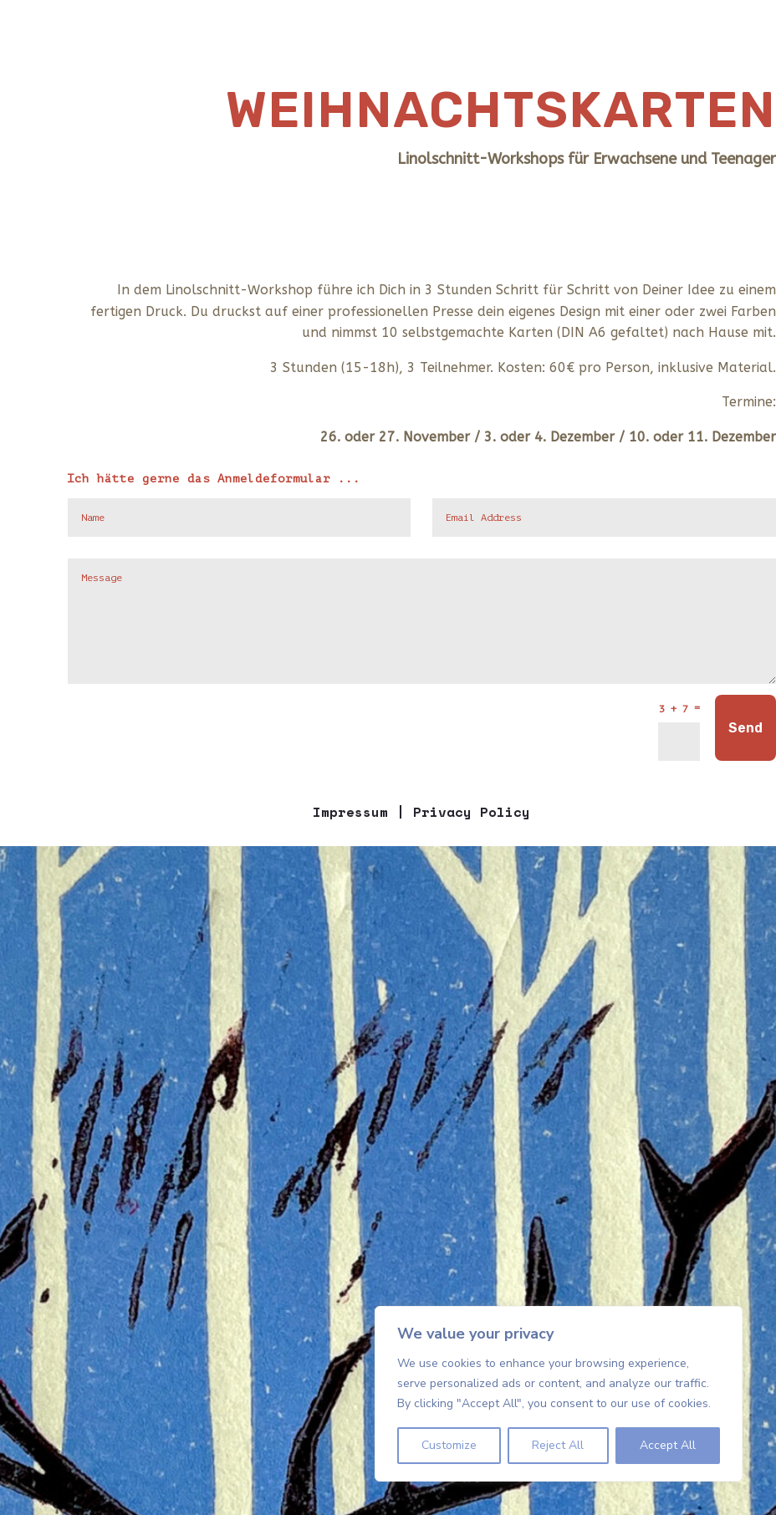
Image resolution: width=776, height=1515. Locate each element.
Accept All (668, 1445)
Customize (449, 1445)
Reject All (558, 1445)
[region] (559, 1394)
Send (745, 728)
